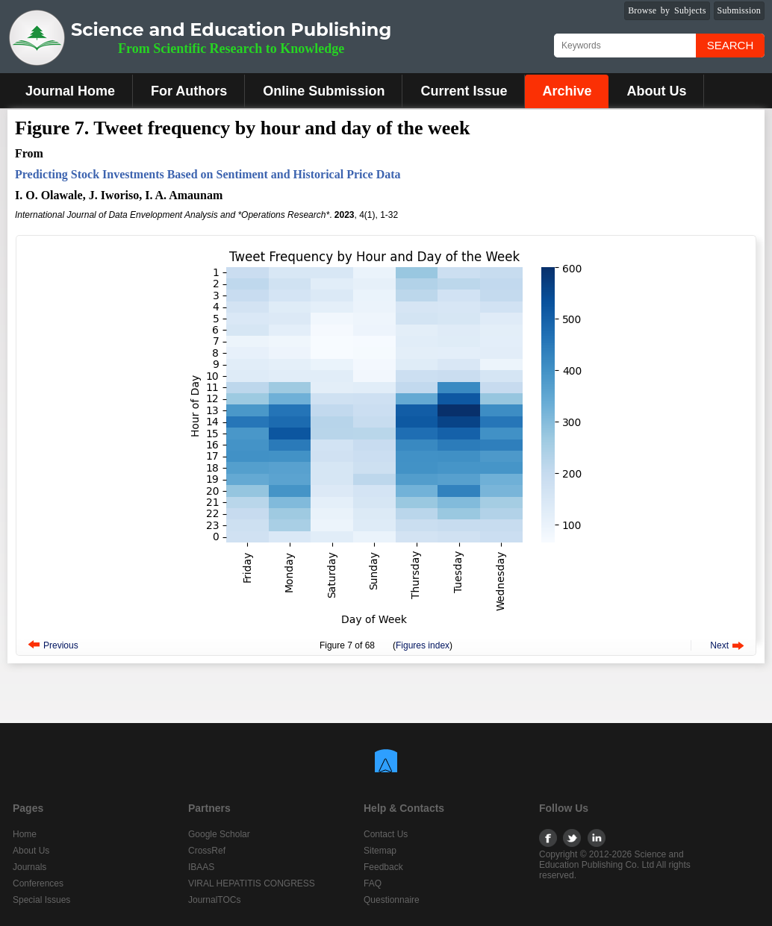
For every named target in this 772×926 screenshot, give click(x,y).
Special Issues (41, 900)
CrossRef (206, 850)
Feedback (383, 867)
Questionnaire (392, 900)
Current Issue (463, 91)
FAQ (373, 883)
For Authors (189, 91)
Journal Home (70, 91)
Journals (29, 867)
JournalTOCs (214, 900)
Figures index (422, 645)
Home (25, 834)
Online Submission (324, 91)
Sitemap (380, 850)
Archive (566, 91)
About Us (656, 91)
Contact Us (386, 834)
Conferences (38, 883)
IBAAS (201, 867)
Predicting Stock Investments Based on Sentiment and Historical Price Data (208, 174)
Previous (60, 645)
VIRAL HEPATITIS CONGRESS (251, 883)
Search (730, 45)
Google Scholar (219, 834)
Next (719, 645)
